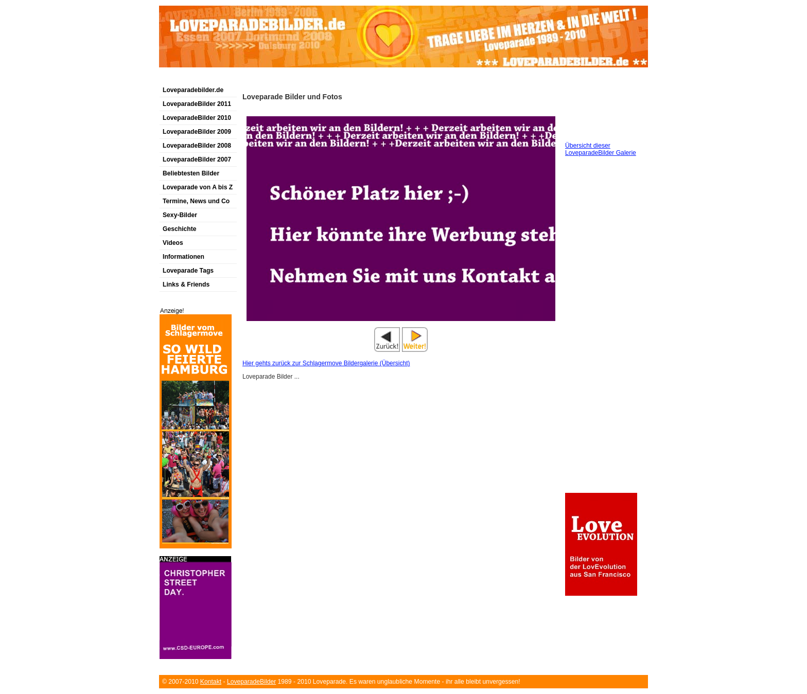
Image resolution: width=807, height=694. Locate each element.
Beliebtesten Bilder (191, 173)
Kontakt (210, 681)
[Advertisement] (279, 79)
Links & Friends (186, 284)
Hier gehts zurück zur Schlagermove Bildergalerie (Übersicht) (326, 363)
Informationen (183, 256)
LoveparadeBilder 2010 (197, 117)
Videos (173, 242)
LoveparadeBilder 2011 (197, 104)
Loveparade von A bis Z (198, 187)
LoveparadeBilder (251, 681)
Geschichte (180, 229)
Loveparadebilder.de (193, 90)
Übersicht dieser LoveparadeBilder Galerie (600, 149)
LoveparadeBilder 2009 (197, 131)
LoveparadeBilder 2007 (197, 159)
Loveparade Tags (188, 270)
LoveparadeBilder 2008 (197, 145)
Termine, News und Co (196, 201)
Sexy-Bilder (180, 215)
